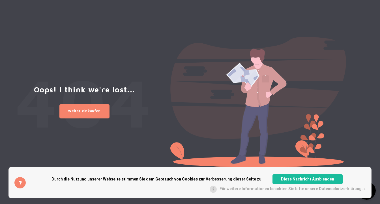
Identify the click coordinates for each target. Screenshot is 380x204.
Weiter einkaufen (84, 111)
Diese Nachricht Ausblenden (307, 179)
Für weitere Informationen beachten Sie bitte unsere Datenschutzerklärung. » (293, 189)
